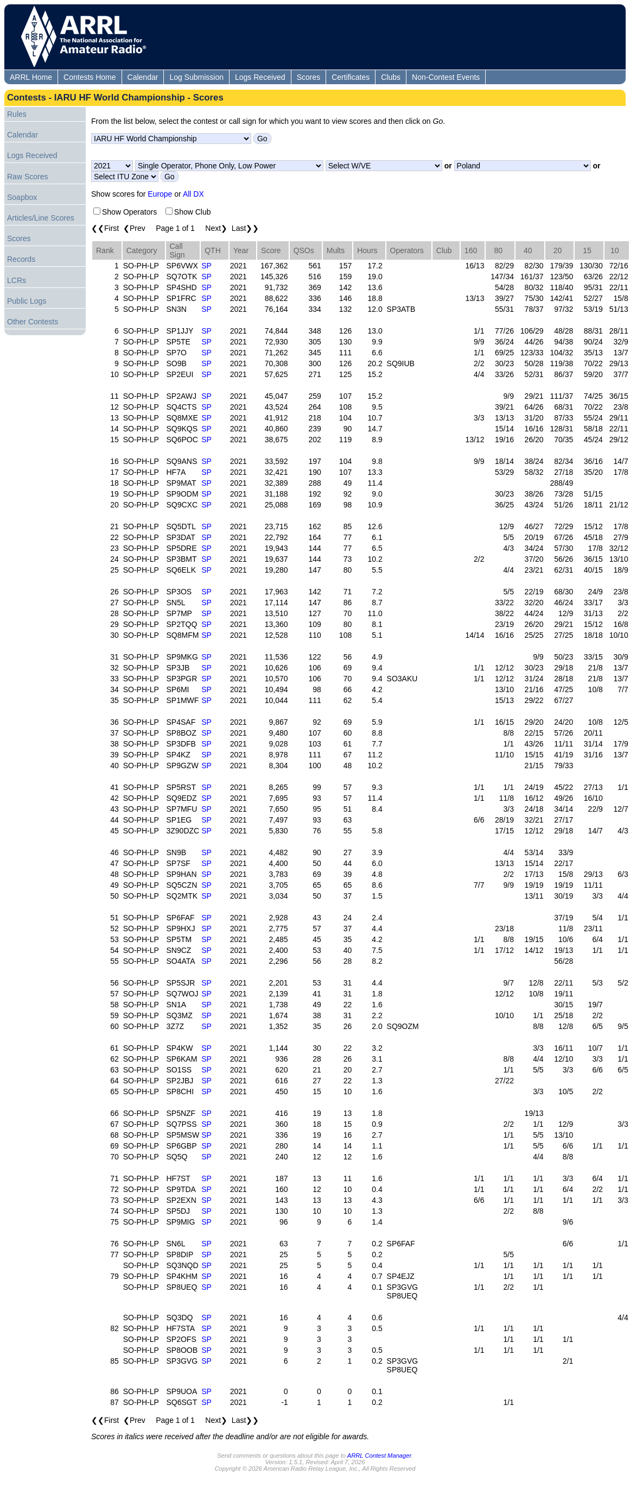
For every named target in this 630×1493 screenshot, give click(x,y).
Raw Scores (27, 176)
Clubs (390, 77)
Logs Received (260, 77)
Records (21, 259)
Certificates (351, 77)
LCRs (16, 280)
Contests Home (89, 77)
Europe (160, 194)
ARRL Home (31, 77)
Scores (309, 77)
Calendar (143, 77)
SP (206, 265)
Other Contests (32, 321)
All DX (193, 194)
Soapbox (22, 197)
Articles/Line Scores (40, 218)
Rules (17, 114)
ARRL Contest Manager (379, 1455)
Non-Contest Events (446, 77)
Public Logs (26, 301)
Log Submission (196, 77)
